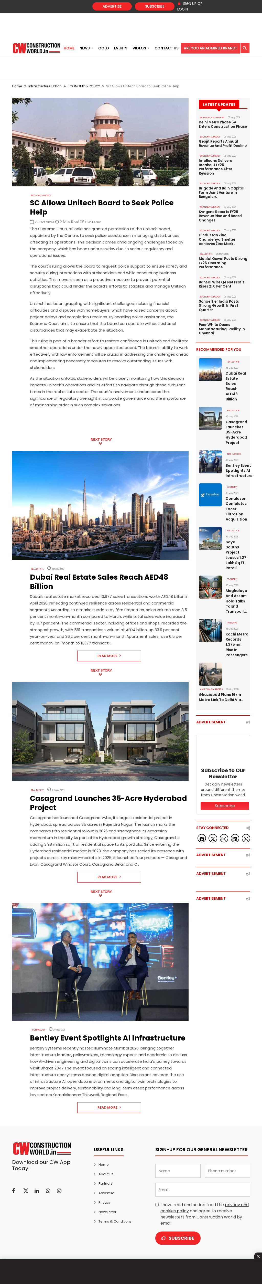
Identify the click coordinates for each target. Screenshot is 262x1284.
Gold (103, 48)
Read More (109, 655)
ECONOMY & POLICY (84, 86)
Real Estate (37, 569)
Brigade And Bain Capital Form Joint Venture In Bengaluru (221, 191)
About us (106, 1174)
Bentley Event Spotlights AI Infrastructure (236, 466)
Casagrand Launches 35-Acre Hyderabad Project (236, 428)
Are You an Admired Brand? (210, 48)
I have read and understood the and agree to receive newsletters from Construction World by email (204, 1214)
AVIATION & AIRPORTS (211, 684)
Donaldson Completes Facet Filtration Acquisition (236, 504)
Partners (106, 1183)
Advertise (112, 6)
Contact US (167, 48)
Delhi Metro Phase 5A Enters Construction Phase (222, 124)
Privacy (105, 1202)
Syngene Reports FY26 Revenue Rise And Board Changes (220, 214)
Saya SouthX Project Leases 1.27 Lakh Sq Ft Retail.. (236, 550)
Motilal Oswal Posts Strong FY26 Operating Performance (223, 260)
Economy (232, 482)
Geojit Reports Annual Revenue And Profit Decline (222, 143)
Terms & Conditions (115, 1221)
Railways (232, 617)
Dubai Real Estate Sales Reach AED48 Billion (236, 382)
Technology (38, 1029)
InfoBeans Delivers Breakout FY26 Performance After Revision (215, 166)
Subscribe (154, 6)
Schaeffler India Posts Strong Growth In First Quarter (218, 302)
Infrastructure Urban (45, 86)
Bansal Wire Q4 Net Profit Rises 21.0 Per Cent (221, 282)
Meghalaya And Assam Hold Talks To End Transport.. (236, 596)
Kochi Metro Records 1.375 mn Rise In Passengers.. (236, 639)
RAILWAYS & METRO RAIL (212, 117)
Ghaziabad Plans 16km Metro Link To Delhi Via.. (221, 692)
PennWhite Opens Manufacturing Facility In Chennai (221, 326)
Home (69, 48)
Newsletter (107, 1211)
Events (120, 48)
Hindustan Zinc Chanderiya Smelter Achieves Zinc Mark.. (217, 237)
